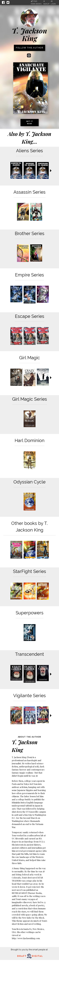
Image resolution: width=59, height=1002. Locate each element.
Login (53, 2)
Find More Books (36, 2)
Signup (46, 2)
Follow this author (29, 48)
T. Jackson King (29, 34)
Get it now (29, 122)
